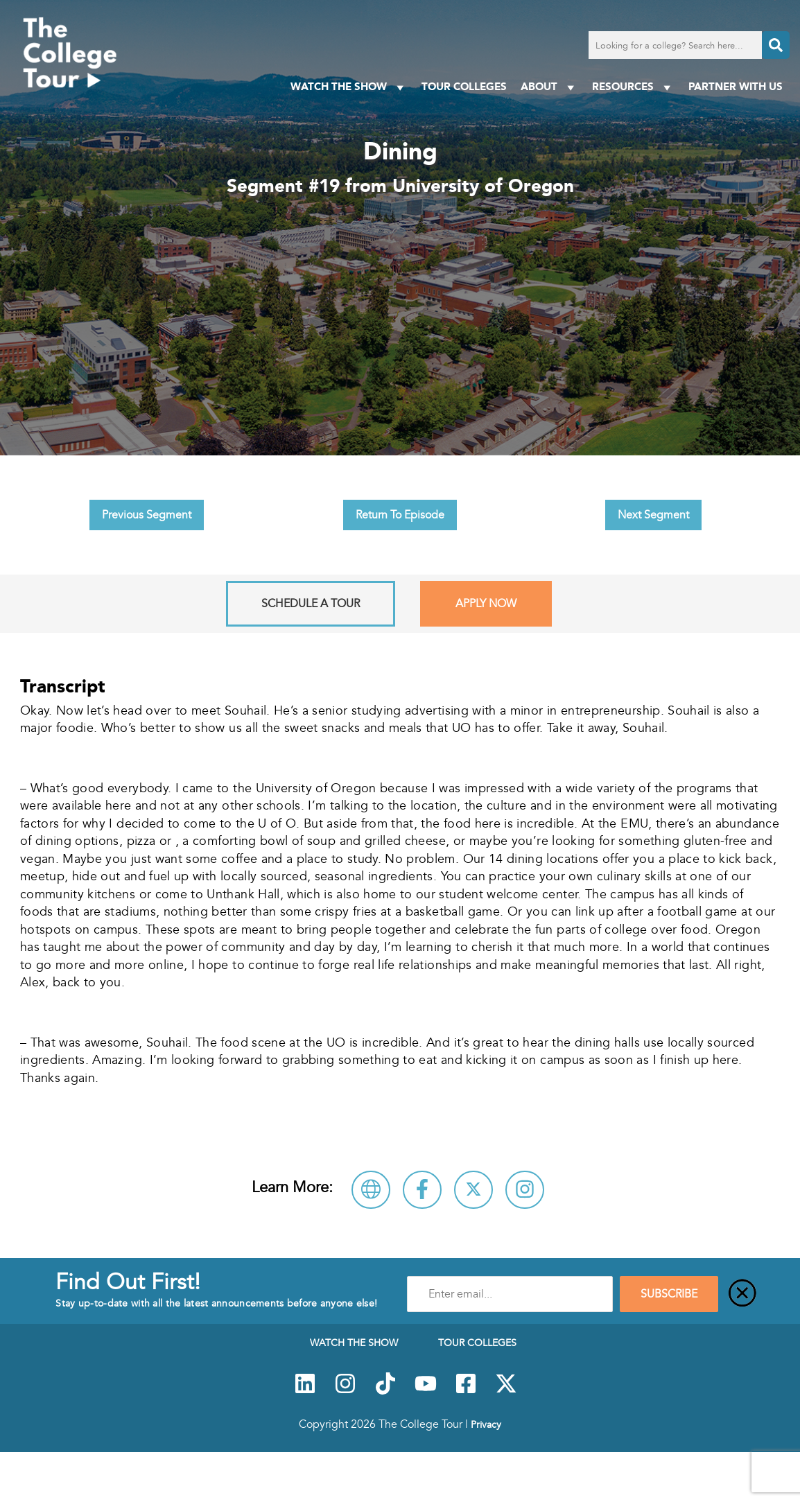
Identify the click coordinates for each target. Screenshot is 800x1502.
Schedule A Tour (310, 604)
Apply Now (485, 604)
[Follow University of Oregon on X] (473, 1190)
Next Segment (653, 515)
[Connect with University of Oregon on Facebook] (422, 1190)
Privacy (486, 1424)
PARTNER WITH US (735, 86)
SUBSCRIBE (669, 1294)
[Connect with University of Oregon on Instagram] (524, 1190)
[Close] (742, 1294)
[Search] (776, 45)
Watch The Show (349, 87)
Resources (633, 87)
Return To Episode (400, 515)
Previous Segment (146, 515)
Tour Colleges (464, 86)
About (549, 87)
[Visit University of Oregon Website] (370, 1190)
